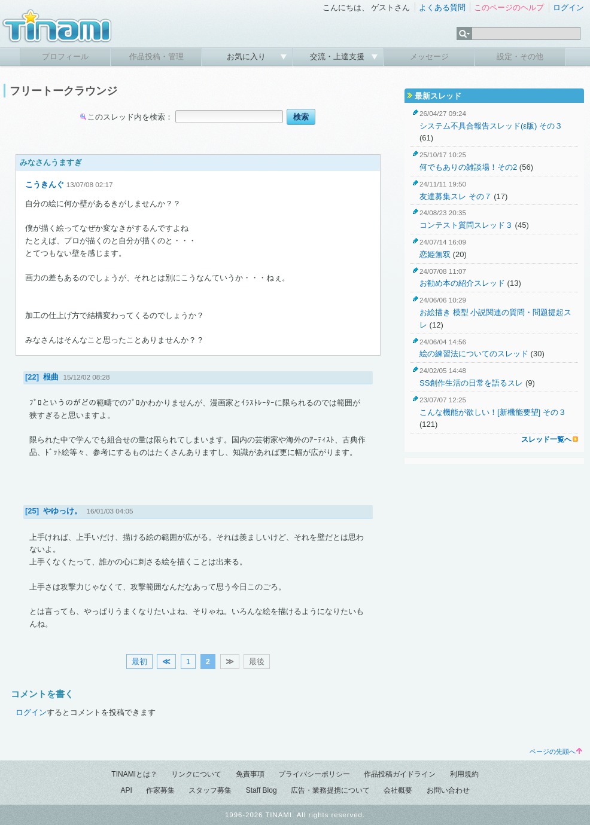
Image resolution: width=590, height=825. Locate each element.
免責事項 (250, 774)
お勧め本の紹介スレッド (462, 283)
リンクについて (196, 774)
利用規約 (464, 774)
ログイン (568, 7)
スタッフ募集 (210, 790)
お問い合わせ (448, 790)
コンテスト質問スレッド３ (466, 225)
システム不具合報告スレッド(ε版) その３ (490, 125)
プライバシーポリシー (314, 774)
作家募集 (160, 790)
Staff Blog (261, 790)
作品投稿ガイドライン (400, 774)
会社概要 (398, 790)
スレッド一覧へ (546, 439)
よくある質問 (442, 7)
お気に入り (247, 56)
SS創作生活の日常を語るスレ (471, 382)
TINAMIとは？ (134, 774)
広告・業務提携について (330, 790)
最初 (139, 661)
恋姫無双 (435, 254)
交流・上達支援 (338, 56)
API (126, 790)
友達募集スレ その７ (455, 196)
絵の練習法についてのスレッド (473, 353)
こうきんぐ (44, 184)
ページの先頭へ (556, 751)
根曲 (51, 376)
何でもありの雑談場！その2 (468, 167)
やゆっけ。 (62, 510)
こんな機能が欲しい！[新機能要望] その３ (492, 412)
